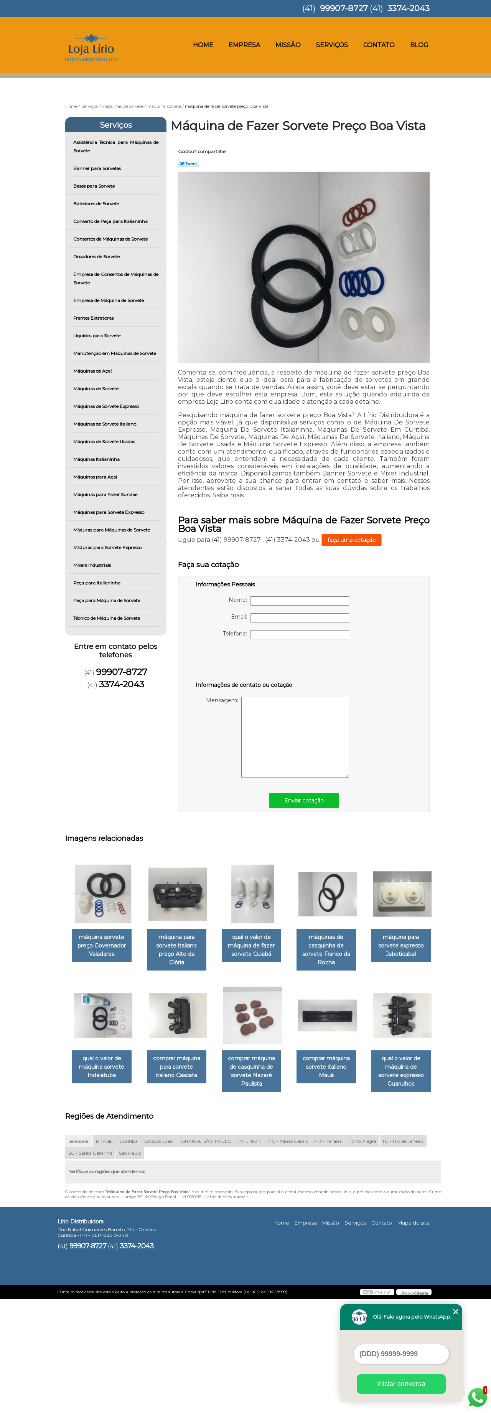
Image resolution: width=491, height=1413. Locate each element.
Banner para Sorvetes (97, 168)
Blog (419, 45)
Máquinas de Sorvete (96, 388)
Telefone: (286, 634)
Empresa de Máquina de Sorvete (109, 300)
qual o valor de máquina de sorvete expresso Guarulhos (181, 1189)
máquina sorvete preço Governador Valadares (103, 946)
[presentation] (244, 662)
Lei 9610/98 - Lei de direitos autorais (214, 1310)
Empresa (244, 45)
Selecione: (78, 1255)
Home (203, 45)
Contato (379, 45)
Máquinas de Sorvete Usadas (104, 441)
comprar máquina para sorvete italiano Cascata (259, 1068)
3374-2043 (408, 8)
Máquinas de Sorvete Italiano (105, 424)
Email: (290, 617)
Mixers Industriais (92, 565)
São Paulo (130, 1266)
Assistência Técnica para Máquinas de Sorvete (116, 146)
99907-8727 (344, 8)
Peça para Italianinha (97, 583)
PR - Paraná (328, 1255)
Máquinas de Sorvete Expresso (106, 406)
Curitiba (128, 1255)
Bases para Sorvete (94, 186)
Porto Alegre (362, 1255)
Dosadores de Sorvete (97, 256)
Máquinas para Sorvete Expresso (109, 512)
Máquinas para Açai (95, 477)
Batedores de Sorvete (96, 203)
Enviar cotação (304, 800)
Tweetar (188, 163)
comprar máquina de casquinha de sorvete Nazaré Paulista (337, 1072)
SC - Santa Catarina (90, 1266)
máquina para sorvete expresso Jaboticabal (103, 1068)
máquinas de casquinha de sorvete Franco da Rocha (337, 950)
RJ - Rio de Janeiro (403, 1255)
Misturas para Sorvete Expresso (108, 547)
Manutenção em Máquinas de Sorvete (115, 353)
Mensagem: (277, 737)
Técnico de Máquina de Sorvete (107, 618)
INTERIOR (249, 1255)
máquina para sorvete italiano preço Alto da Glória (181, 946)
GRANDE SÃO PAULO (206, 1255)
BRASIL (104, 1255)
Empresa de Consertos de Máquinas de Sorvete (116, 278)
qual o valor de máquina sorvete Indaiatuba (181, 1068)
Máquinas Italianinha (97, 459)
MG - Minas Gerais (287, 1255)
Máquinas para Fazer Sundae (105, 494)
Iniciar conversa (401, 1384)
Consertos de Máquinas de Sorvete (111, 239)
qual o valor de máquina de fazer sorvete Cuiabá (259, 946)
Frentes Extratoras (94, 318)
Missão (288, 45)
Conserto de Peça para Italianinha (111, 221)
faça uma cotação (352, 539)
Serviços (332, 45)
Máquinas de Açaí (93, 371)
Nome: (289, 601)
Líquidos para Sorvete (97, 335)
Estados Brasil (159, 1255)
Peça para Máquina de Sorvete (107, 600)
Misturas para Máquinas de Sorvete (112, 530)
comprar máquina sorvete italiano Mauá (103, 1189)
